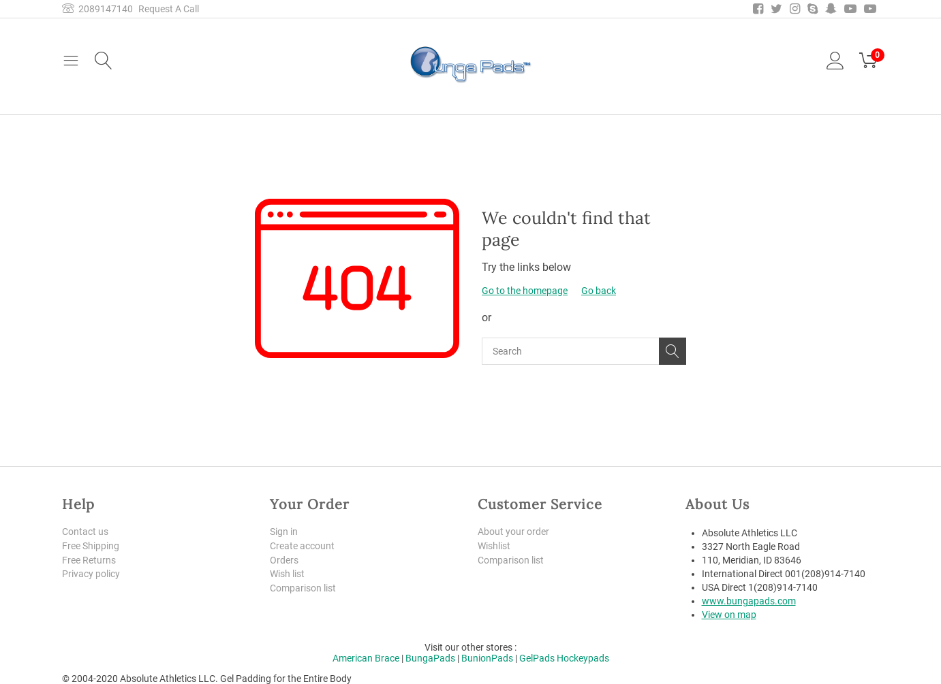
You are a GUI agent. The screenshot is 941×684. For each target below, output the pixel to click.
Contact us (85, 531)
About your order (513, 531)
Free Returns (89, 560)
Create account (302, 545)
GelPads (537, 658)
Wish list (287, 574)
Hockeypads (583, 658)
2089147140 (97, 8)
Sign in (284, 531)
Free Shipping (90, 545)
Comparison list (303, 588)
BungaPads (430, 658)
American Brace (366, 658)
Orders (284, 560)
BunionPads (487, 658)
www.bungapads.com (749, 601)
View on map (729, 614)
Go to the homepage (525, 290)
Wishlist (494, 545)
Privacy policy (91, 574)
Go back (598, 290)
